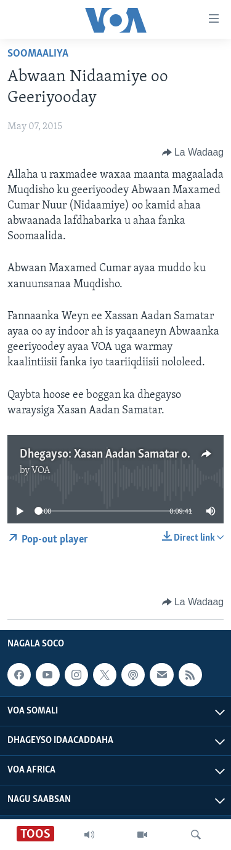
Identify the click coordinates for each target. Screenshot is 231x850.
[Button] (193, 152)
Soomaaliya (37, 54)
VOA (41, 470)
